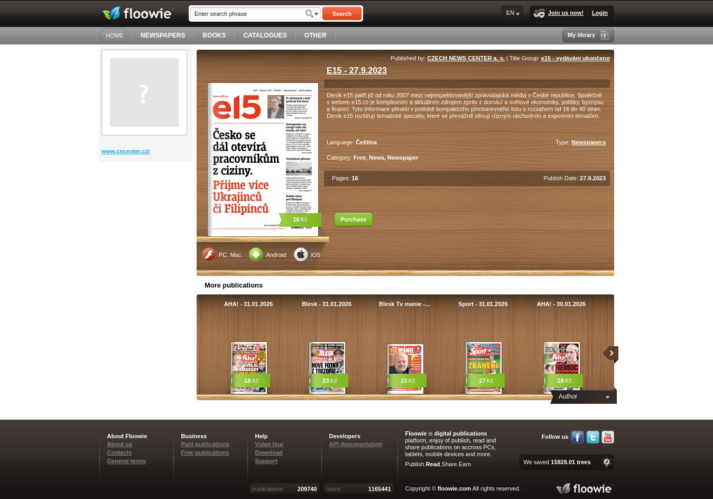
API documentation (355, 444)
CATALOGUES (264, 35)
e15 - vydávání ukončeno (575, 58)
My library (588, 35)
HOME (114, 35)
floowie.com (454, 488)
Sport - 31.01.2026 (483, 304)
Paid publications (205, 444)
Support (266, 461)
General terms (126, 461)
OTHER (315, 35)
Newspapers (588, 142)
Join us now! (558, 13)
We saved (556, 462)
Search (342, 14)
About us (120, 444)
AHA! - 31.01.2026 (248, 304)
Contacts (119, 452)
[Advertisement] (146, 203)
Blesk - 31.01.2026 (326, 304)
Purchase (353, 219)
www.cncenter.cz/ (125, 151)
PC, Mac (221, 254)
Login (600, 13)
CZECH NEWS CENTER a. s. (466, 58)
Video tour (269, 444)
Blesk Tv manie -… (405, 304)
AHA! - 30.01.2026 (561, 304)
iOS (307, 254)
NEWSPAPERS (163, 35)
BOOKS (214, 35)
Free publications (205, 452)
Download (269, 452)
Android (267, 254)
